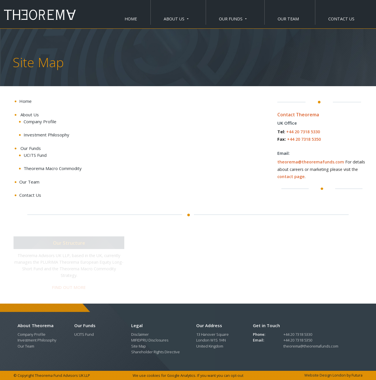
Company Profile (31, 334)
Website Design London (325, 375)
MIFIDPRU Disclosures (149, 340)
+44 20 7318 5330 (303, 131)
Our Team (288, 19)
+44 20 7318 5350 (304, 139)
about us (176, 19)
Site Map (138, 346)
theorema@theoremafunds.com (310, 162)
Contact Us (341, 19)
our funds (233, 19)
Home (131, 19)
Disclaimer (140, 334)
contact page (291, 176)
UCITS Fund (84, 334)
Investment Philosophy (37, 340)
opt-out (237, 375)
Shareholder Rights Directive (155, 351)
